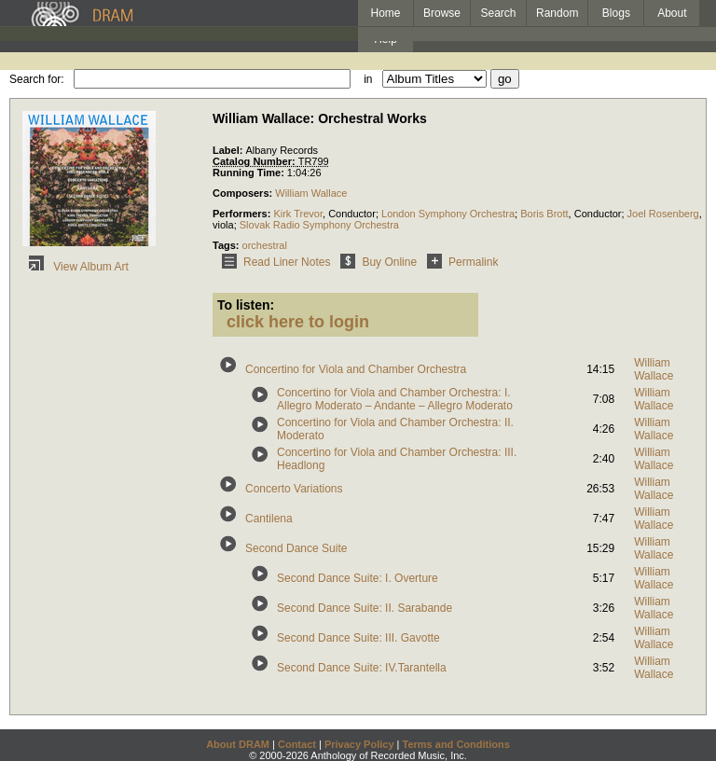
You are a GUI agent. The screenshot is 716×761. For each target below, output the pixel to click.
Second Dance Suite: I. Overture (357, 578)
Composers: (244, 193)
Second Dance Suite (296, 548)
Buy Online (375, 262)
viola (223, 224)
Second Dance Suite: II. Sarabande (364, 608)
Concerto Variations (294, 488)
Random (557, 13)
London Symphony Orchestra (448, 213)
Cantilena (269, 518)
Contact (297, 744)
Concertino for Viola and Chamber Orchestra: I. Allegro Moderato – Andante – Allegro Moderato (395, 399)
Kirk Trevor (298, 213)
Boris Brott (544, 213)
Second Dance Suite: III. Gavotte (358, 637)
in (368, 79)
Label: (229, 150)
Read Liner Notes (272, 262)
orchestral (264, 245)
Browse (442, 13)
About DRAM (237, 744)
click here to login (298, 321)
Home (385, 13)
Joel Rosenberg (663, 213)
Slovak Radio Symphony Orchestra (319, 224)
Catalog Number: (255, 161)
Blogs (616, 13)
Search (498, 13)
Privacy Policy (359, 744)
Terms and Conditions (456, 744)
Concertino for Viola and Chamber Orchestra (355, 369)
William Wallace (311, 193)
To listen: (245, 304)
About (671, 13)
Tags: (227, 245)
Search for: (36, 79)
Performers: (243, 213)
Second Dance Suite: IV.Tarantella (362, 667)
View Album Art (75, 266)
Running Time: (250, 172)
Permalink (459, 262)
